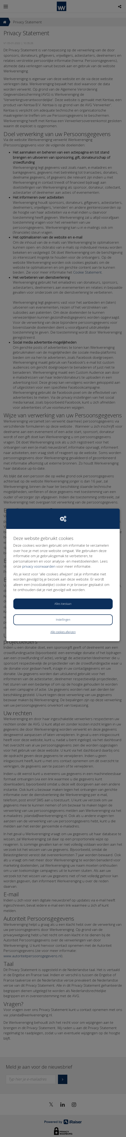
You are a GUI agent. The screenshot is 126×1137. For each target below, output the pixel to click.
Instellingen (63, 620)
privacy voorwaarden (38, 566)
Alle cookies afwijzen (63, 632)
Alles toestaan (63, 604)
